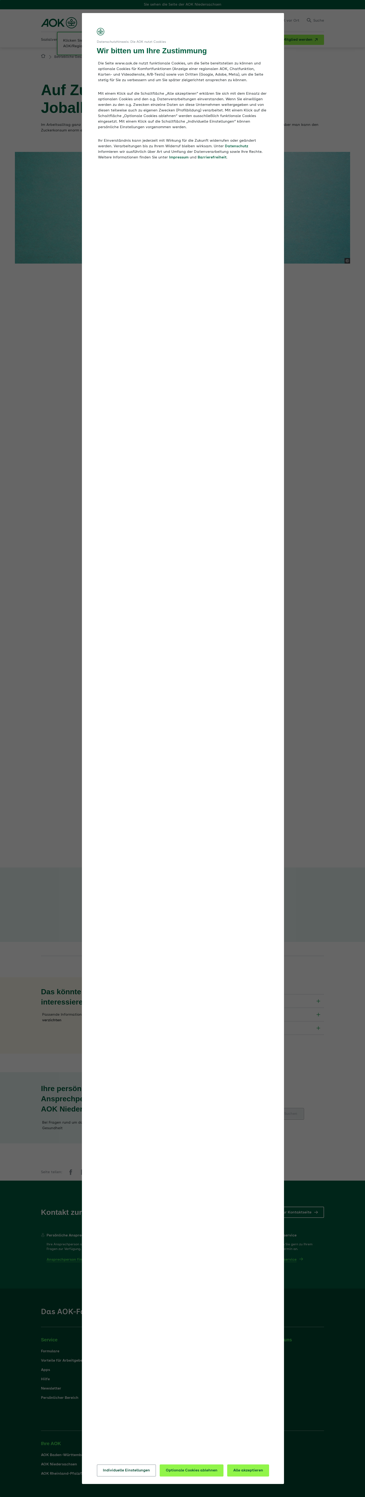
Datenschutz (236, 146)
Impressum (179, 157)
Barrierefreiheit (212, 157)
